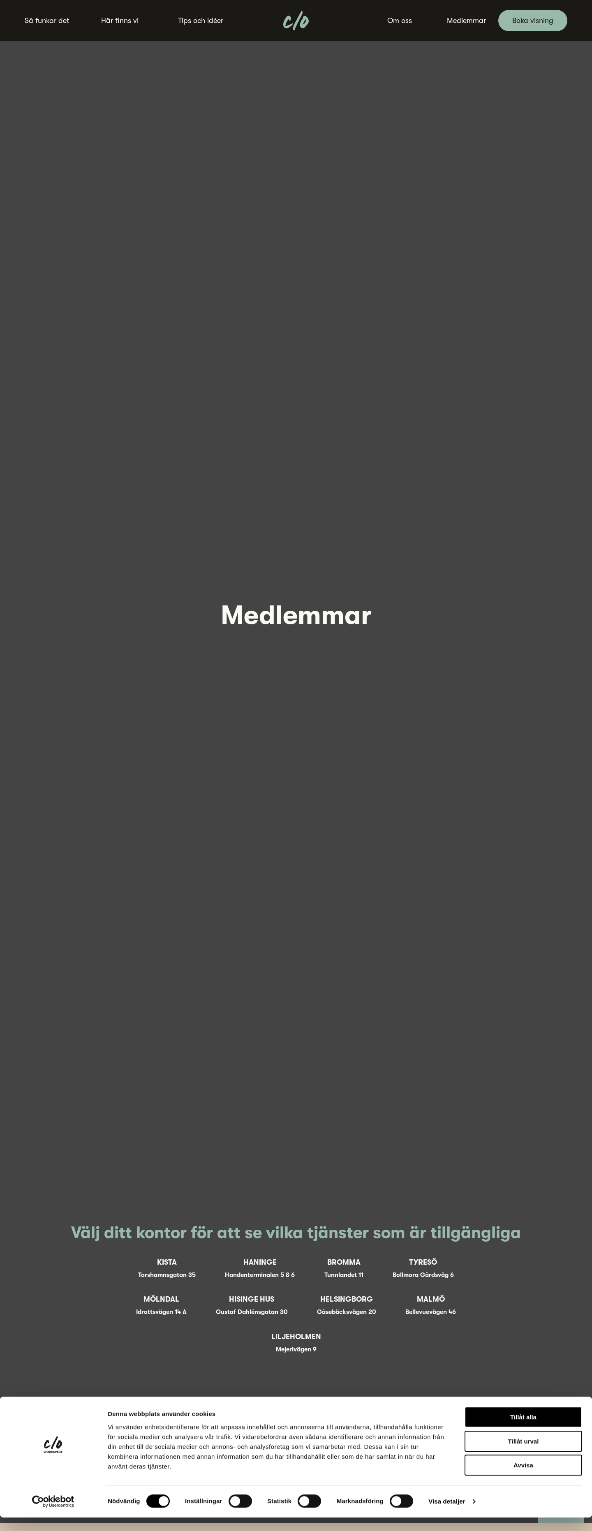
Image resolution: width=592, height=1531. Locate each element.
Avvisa (523, 1478)
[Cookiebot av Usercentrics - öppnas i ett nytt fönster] (53, 1515)
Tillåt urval (523, 1454)
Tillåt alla (523, 1430)
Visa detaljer (446, 1514)
